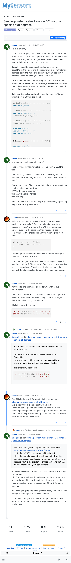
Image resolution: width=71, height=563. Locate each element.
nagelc (14, 218)
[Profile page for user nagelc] (7, 219)
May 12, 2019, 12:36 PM (33, 395)
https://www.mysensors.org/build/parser (30, 402)
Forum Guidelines (33, 548)
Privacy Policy (48, 548)
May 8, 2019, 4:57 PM (33, 158)
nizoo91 (14, 45)
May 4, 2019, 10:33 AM (33, 45)
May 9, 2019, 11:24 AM (33, 218)
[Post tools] (65, 151)
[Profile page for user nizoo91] (7, 47)
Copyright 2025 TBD (14, 548)
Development (10, 30)
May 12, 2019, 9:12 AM (33, 283)
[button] (3, 559)
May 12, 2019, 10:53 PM (34, 434)
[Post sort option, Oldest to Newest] (7, 37)
